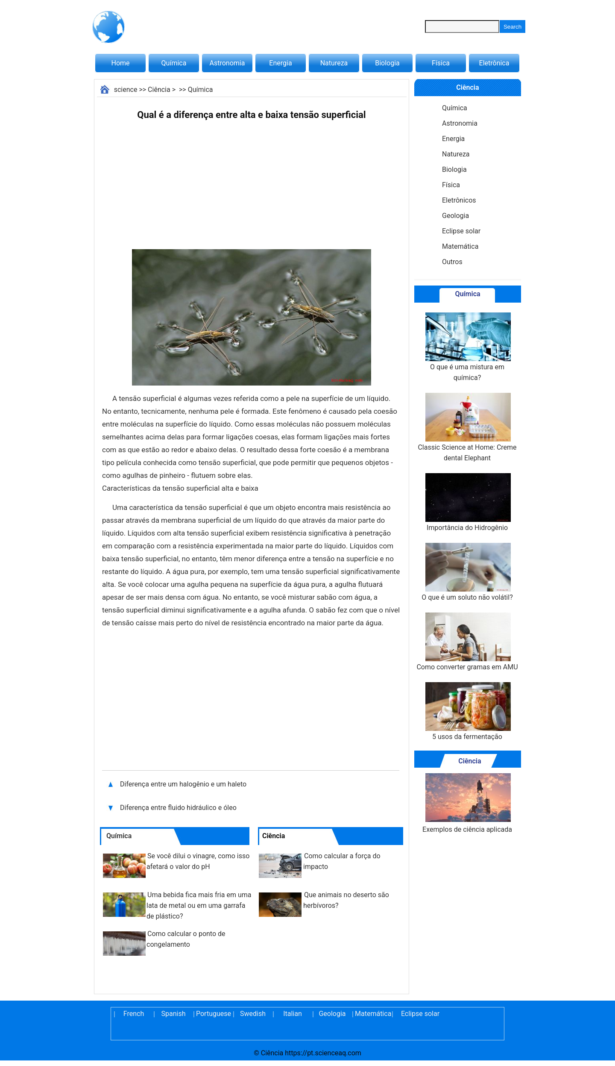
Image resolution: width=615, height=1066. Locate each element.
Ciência (159, 89)
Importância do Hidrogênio (467, 502)
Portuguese (213, 1014)
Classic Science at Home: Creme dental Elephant (467, 427)
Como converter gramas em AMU (467, 642)
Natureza (334, 63)
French (133, 1014)
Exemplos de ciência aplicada (467, 803)
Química (174, 63)
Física (441, 63)
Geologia (455, 216)
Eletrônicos (459, 200)
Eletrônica (494, 63)
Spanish (173, 1014)
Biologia (387, 63)
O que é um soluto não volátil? (467, 572)
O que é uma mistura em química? (467, 347)
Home (120, 63)
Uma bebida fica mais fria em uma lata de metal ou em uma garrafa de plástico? (198, 905)
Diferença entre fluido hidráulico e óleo (179, 808)
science (126, 89)
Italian (292, 1014)
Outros (452, 262)
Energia (280, 63)
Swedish (253, 1014)
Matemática (460, 246)
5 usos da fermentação (467, 711)
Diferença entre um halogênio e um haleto (183, 784)
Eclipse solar (461, 231)
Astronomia (227, 63)
